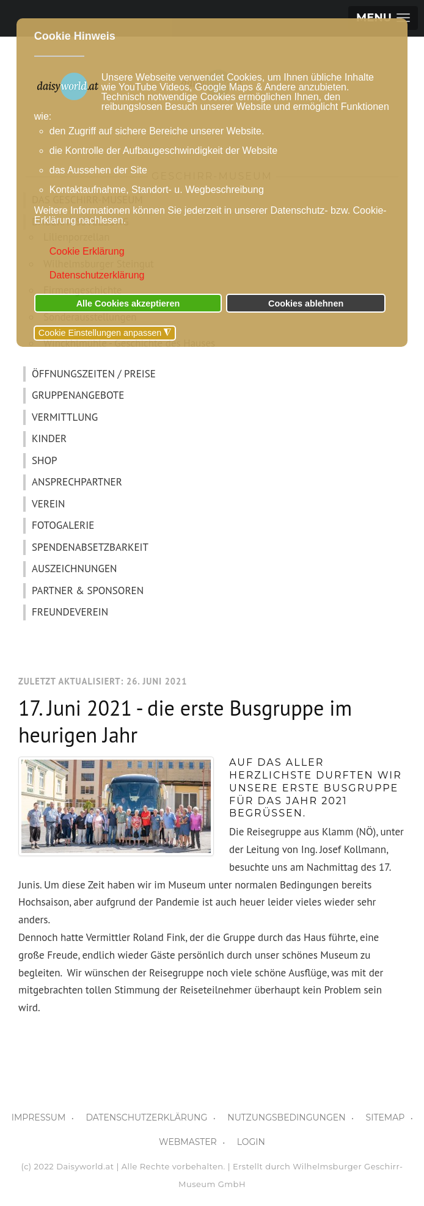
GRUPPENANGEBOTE (78, 395)
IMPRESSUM (39, 1117)
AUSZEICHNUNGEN (74, 568)
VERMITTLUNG (65, 417)
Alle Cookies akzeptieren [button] (128, 303)
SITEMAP (385, 1117)
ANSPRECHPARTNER (77, 482)
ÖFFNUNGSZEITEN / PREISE (94, 373)
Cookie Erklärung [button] (87, 251)
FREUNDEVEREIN (70, 612)
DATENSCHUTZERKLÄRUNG (146, 1117)
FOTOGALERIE (63, 525)
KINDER (49, 438)
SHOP (44, 460)
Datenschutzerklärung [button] (97, 275)
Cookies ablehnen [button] (305, 303)
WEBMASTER (188, 1141)
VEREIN (48, 503)
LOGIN (251, 1141)
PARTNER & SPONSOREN (88, 590)
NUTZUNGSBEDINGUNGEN (286, 1117)
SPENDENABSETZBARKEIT (90, 547)
